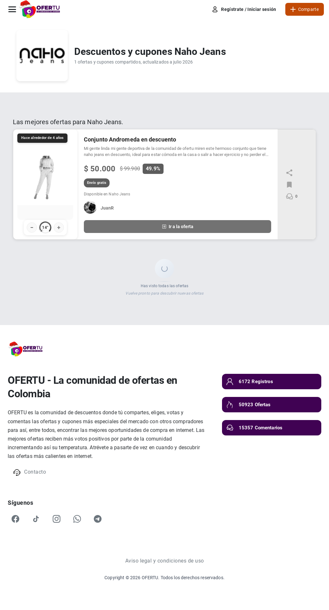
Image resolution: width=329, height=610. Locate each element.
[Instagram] (56, 519)
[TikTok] (36, 519)
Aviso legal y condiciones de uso (164, 561)
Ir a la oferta (177, 226)
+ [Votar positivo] (58, 227)
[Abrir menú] (12, 9)
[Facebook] (15, 519)
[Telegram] (97, 519)
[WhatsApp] (77, 519)
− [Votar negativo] (31, 227)
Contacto (29, 472)
